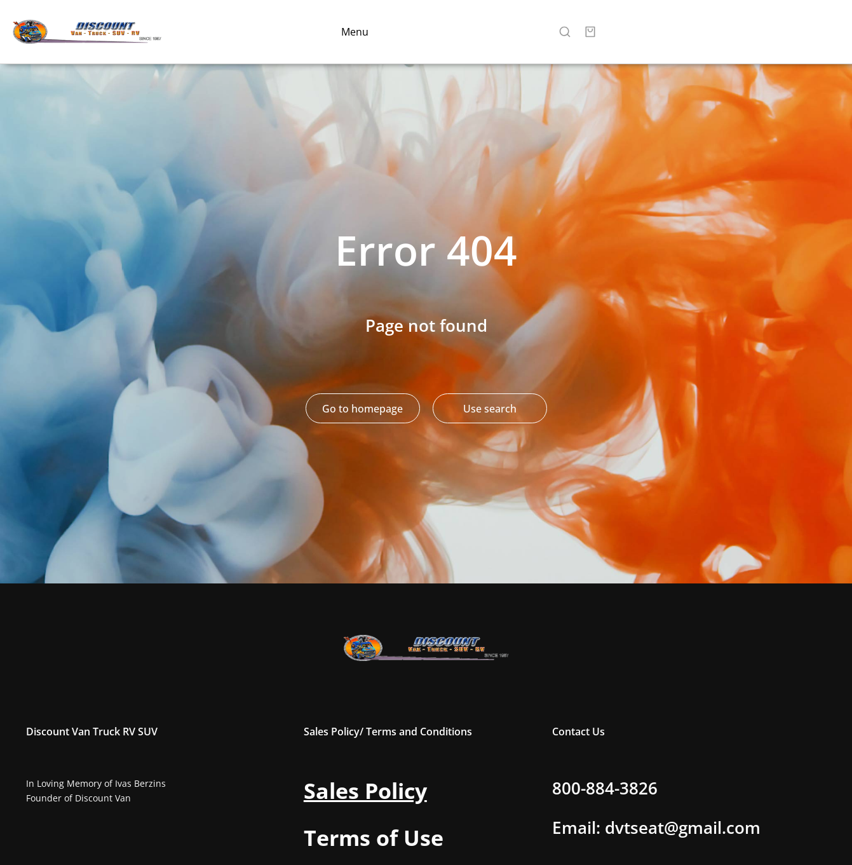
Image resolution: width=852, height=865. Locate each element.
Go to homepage (362, 409)
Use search (490, 409)
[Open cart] (590, 31)
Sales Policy (365, 790)
